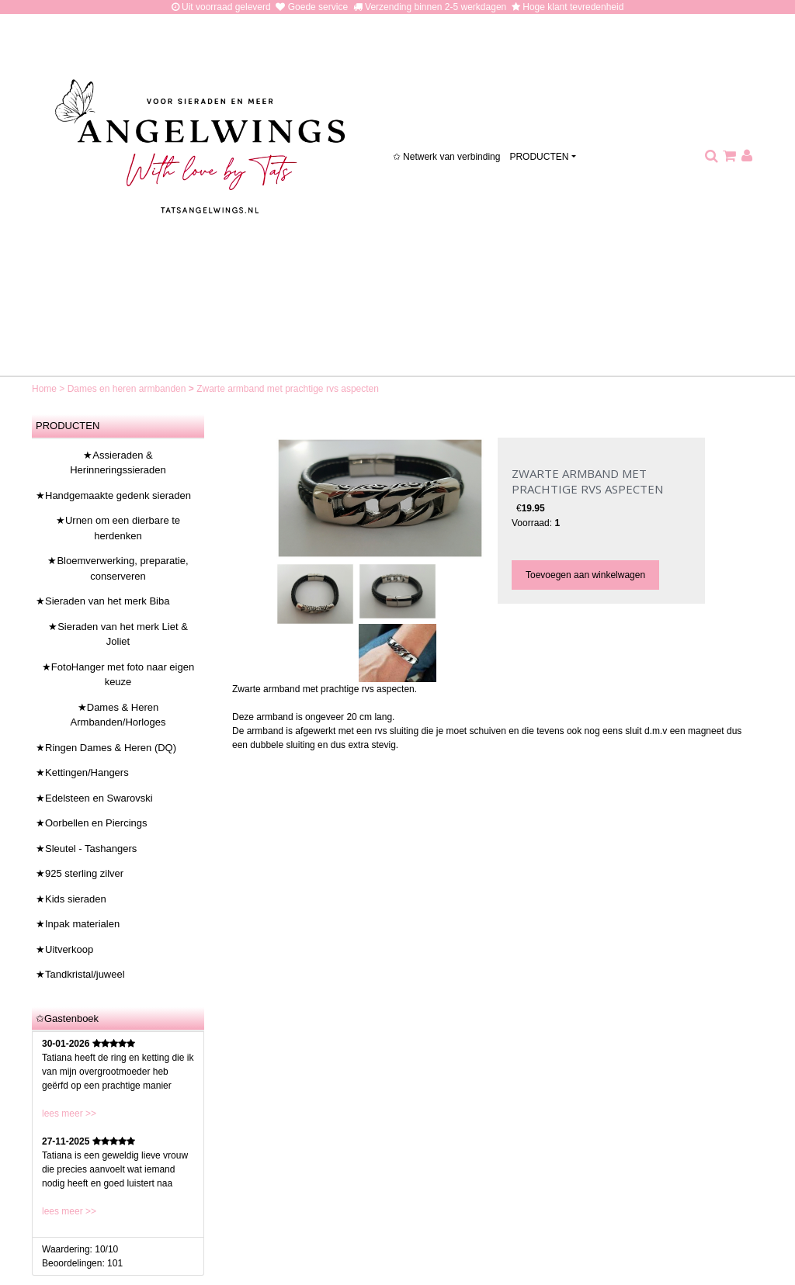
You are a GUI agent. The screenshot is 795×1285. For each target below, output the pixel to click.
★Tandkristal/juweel (80, 974)
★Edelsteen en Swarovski (94, 798)
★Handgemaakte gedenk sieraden (113, 495)
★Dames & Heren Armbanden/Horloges (118, 715)
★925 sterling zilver (79, 873)
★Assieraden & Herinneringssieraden (118, 462)
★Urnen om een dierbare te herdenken (118, 528)
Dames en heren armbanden (128, 388)
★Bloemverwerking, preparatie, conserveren (117, 568)
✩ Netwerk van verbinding (447, 156)
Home (45, 388)
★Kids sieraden (71, 899)
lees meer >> (69, 1113)
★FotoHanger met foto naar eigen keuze (118, 674)
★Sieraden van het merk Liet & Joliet (118, 634)
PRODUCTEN (538, 156)
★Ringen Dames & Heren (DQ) (106, 747)
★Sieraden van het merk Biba (102, 601)
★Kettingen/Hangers (82, 772)
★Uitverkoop (64, 949)
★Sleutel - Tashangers (86, 848)
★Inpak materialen (78, 924)
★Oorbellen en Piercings (92, 823)
